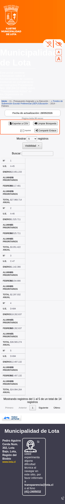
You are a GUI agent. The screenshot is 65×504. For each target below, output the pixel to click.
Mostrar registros (32, 138)
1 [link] (32, 407)
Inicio (4, 101)
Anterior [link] (23, 407)
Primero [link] (9, 407)
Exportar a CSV (19, 123)
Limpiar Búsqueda (45, 123)
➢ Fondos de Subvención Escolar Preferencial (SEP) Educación (32, 102)
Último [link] (57, 407)
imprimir (28, 130)
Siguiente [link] (43, 407)
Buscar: (16, 153)
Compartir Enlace (46, 130)
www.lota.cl (9, 461)
